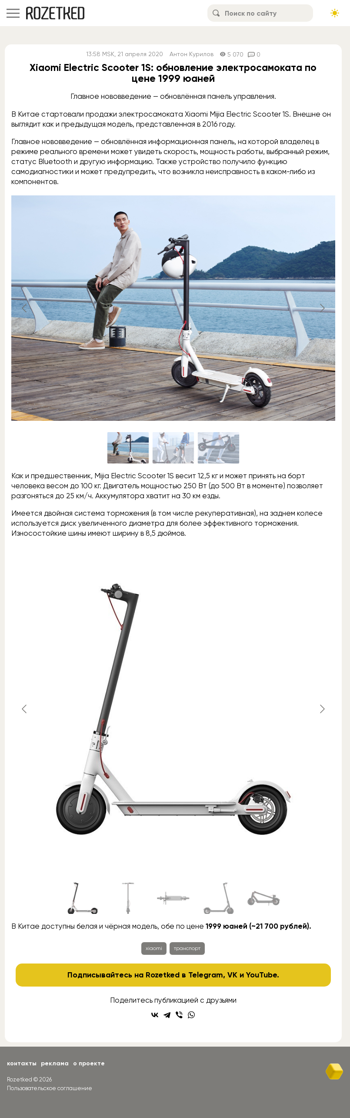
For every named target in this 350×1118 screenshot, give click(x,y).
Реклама (55, 1063)
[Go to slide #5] (264, 898)
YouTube (261, 975)
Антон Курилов (191, 54)
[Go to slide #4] (219, 898)
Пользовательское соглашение (49, 1088)
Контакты (22, 1063)
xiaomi (154, 948)
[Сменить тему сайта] (334, 13)
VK (232, 975)
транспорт (187, 948)
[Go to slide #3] (219, 447)
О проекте (89, 1063)
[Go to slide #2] (173, 447)
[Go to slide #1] (128, 447)
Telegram (205, 975)
